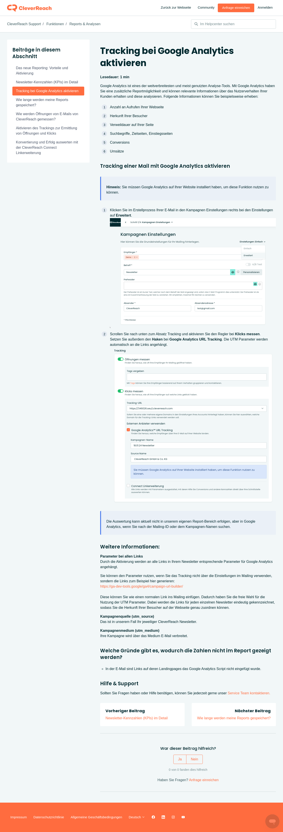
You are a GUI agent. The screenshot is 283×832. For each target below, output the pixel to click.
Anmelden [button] (265, 7)
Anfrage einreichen (236, 8)
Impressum (18, 817)
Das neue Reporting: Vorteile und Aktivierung (42, 70)
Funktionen (55, 24)
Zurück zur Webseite (176, 7)
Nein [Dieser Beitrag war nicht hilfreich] (194, 759)
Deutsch (137, 817)
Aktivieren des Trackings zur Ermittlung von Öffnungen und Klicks (46, 130)
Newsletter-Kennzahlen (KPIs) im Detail (136, 718)
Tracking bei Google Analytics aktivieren (47, 91)
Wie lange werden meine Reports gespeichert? (234, 718)
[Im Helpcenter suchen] (233, 24)
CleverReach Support (24, 24)
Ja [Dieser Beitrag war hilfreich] (180, 759)
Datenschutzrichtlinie (48, 817)
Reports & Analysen (85, 24)
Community (206, 7)
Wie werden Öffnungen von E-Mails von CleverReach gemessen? (47, 116)
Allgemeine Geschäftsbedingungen (96, 817)
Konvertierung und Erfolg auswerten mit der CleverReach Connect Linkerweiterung (47, 147)
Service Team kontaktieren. (249, 693)
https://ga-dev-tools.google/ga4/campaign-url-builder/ (141, 586)
